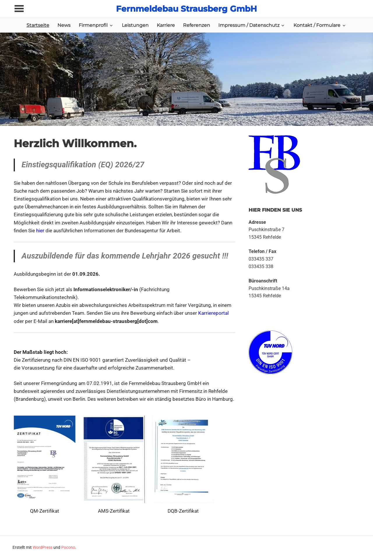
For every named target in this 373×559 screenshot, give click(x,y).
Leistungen (135, 25)
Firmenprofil (93, 25)
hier (40, 230)
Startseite (38, 25)
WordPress (42, 547)
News (64, 25)
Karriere (166, 25)
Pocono (68, 547)
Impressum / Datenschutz (248, 25)
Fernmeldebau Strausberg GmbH (186, 9)
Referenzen (196, 25)
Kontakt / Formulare (316, 25)
